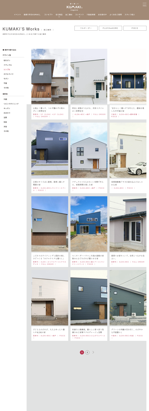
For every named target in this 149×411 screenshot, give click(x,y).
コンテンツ (79, 14)
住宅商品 (59, 14)
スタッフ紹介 (130, 14)
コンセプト (48, 14)
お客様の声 (102, 14)
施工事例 (68, 14)
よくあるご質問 (116, 14)
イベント (17, 14)
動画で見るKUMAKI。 (32, 14)
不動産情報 (91, 14)
